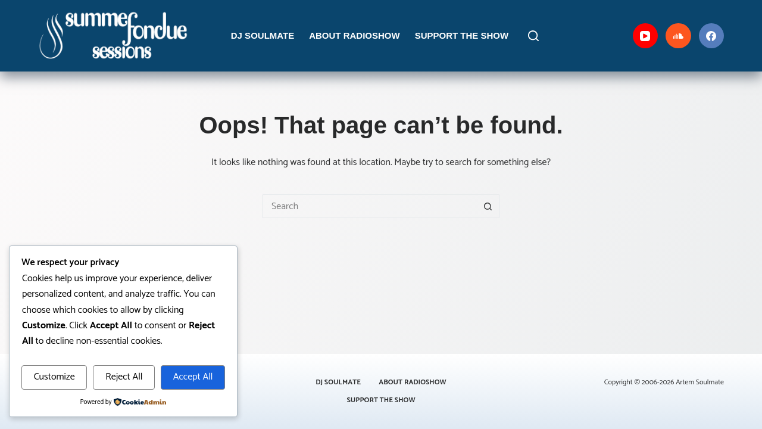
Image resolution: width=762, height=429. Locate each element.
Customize (54, 377)
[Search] (533, 35)
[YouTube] (645, 36)
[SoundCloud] (678, 36)
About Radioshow (354, 35)
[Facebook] (711, 36)
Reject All (123, 377)
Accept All (193, 377)
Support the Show (462, 35)
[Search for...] (369, 206)
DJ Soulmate (262, 35)
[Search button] (488, 206)
